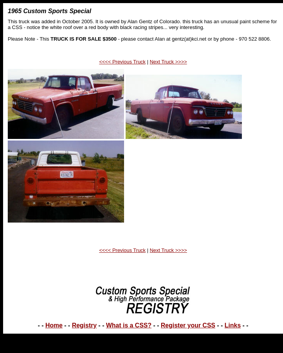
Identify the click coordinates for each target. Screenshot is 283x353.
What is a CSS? (128, 325)
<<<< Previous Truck (122, 62)
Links (232, 325)
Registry (84, 325)
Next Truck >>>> (168, 62)
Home (53, 325)
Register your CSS (188, 325)
